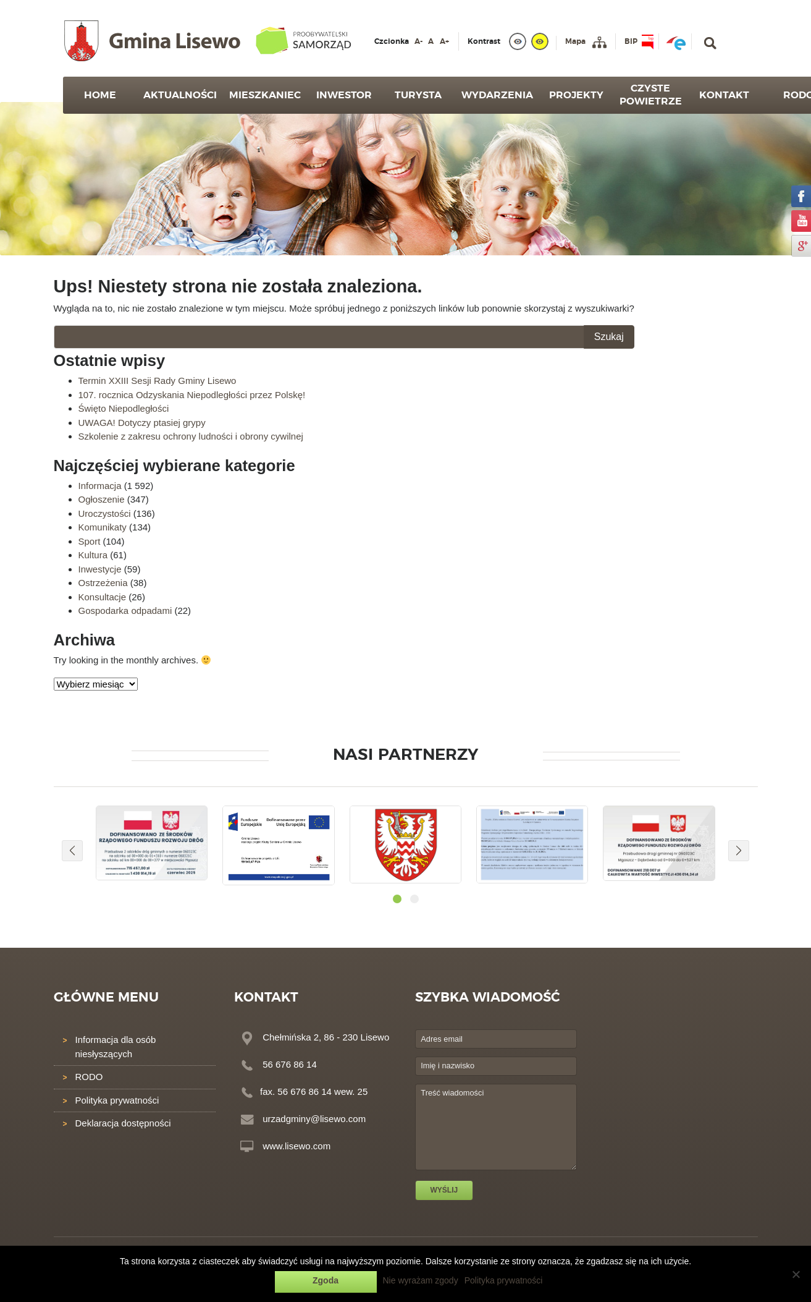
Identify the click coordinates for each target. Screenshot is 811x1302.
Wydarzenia (497, 95)
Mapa (575, 41)
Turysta (418, 95)
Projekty (576, 95)
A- (418, 41)
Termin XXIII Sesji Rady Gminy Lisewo (157, 380)
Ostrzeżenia (103, 582)
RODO (89, 1076)
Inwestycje (100, 569)
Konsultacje (102, 597)
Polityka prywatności (117, 1100)
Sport (89, 541)
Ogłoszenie (101, 499)
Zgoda (325, 1280)
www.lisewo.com (296, 1146)
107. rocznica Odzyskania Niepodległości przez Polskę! (192, 394)
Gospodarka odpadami (125, 610)
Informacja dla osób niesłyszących (115, 1046)
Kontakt (724, 95)
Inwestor (344, 95)
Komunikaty (102, 527)
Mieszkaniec (265, 95)
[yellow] (539, 41)
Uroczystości (104, 513)
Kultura (93, 555)
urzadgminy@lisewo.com (314, 1118)
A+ (444, 41)
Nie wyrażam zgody (420, 1280)
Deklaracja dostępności (123, 1123)
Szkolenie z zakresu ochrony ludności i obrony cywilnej (190, 436)
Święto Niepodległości (123, 408)
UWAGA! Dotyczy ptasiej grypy (142, 422)
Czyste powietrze (651, 94)
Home (100, 95)
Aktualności (180, 95)
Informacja (100, 485)
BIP (630, 41)
